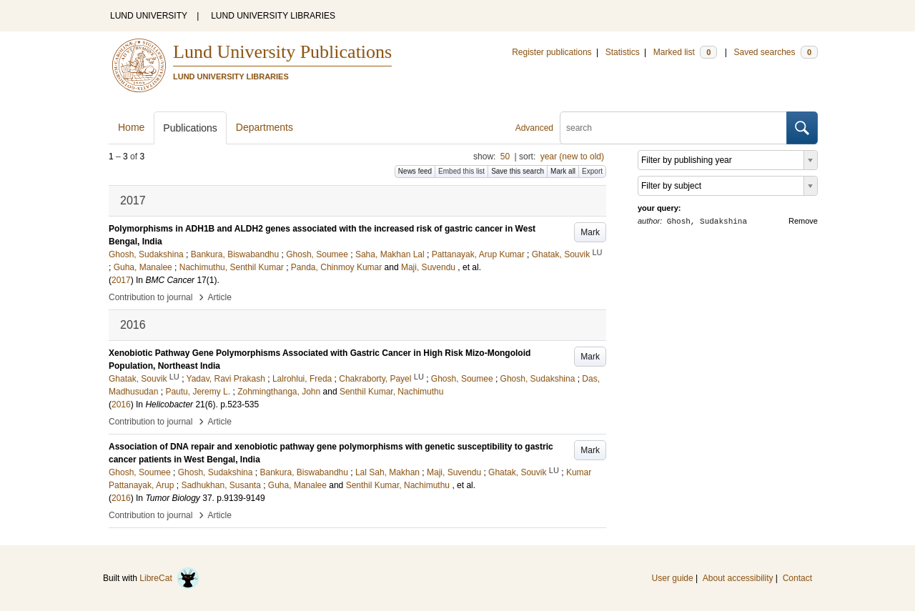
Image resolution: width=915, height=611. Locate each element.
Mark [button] (590, 232)
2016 (121, 404)
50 (505, 156)
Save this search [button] (517, 171)
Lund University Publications (282, 51)
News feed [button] (415, 171)
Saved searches (775, 52)
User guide (672, 578)
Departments (264, 127)
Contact (797, 578)
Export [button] (592, 171)
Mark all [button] (562, 171)
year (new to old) (572, 156)
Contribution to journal (150, 297)
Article (220, 297)
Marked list (685, 52)
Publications (190, 128)
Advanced (534, 128)
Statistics (622, 52)
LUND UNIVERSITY (148, 16)
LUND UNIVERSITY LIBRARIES (273, 16)
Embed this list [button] (461, 171)
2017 (121, 280)
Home (131, 127)
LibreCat (169, 578)
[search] (673, 127)
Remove (803, 221)
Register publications (551, 52)
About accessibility (738, 578)
